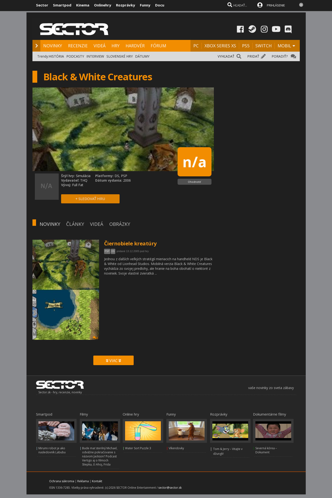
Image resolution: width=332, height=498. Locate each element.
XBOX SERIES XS (220, 46)
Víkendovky (176, 448)
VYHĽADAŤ (226, 56)
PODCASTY (75, 56)
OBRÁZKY (119, 224)
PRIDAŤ (253, 56)
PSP (107, 251)
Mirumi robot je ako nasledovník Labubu (52, 450)
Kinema (82, 5)
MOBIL (284, 46)
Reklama (83, 481)
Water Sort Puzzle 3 (138, 448)
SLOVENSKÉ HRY (119, 56)
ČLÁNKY (75, 224)
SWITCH (263, 46)
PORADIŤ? (280, 56)
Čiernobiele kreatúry (130, 243)
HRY (115, 46)
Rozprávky (125, 5)
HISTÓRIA (56, 56)
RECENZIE (78, 46)
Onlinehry (102, 5)
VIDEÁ (99, 46)
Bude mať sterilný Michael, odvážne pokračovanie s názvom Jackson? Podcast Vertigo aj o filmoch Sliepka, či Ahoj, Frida (99, 456)
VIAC (113, 360)
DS (113, 251)
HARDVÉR (135, 46)
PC (196, 46)
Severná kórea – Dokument (266, 450)
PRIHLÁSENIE (276, 5)
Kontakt (97, 481)
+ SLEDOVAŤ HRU (90, 198)
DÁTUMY (142, 56)
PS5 (245, 46)
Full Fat (77, 185)
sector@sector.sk (170, 488)
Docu (159, 5)
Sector (42, 5)
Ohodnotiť (194, 182)
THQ (83, 180)
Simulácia (83, 175)
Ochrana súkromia (61, 481)
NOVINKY (52, 46)
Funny (145, 5)
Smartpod (62, 5)
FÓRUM (158, 46)
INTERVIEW (95, 56)
